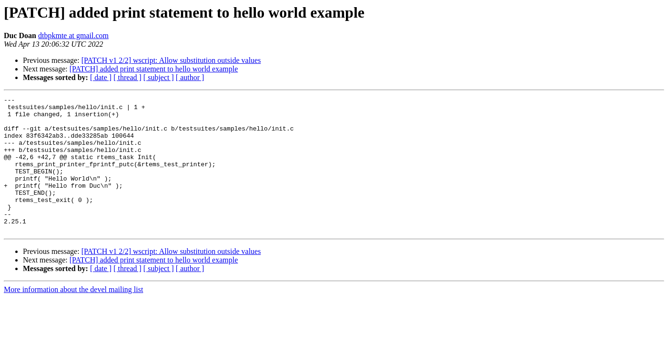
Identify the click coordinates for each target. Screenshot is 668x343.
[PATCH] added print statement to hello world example (154, 69)
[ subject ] (158, 77)
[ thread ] (127, 77)
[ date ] (100, 77)
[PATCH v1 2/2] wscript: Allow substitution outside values (171, 60)
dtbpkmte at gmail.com (73, 35)
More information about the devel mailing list (73, 317)
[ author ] (190, 77)
